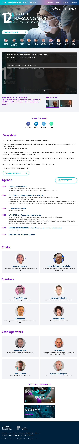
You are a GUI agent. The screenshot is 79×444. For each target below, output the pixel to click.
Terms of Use (20, 435)
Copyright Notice (29, 435)
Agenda (57, 2)
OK (44, 90)
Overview (74, 2)
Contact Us (5, 435)
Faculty (65, 2)
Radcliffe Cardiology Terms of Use (30, 438)
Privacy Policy (12, 435)
